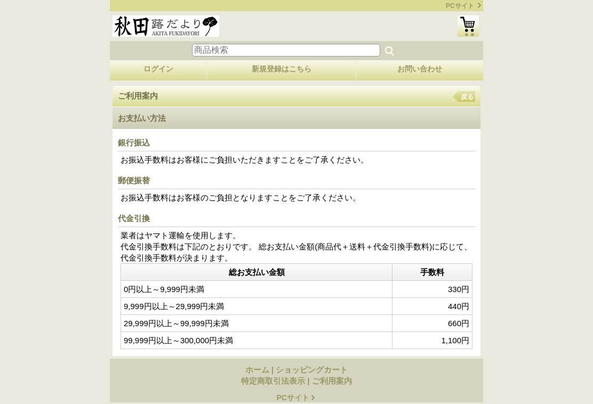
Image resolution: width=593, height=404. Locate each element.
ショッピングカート (468, 26)
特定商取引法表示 (273, 380)
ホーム (257, 369)
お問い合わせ (419, 68)
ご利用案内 (332, 380)
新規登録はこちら (281, 68)
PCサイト (460, 6)
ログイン (158, 68)
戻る (467, 97)
